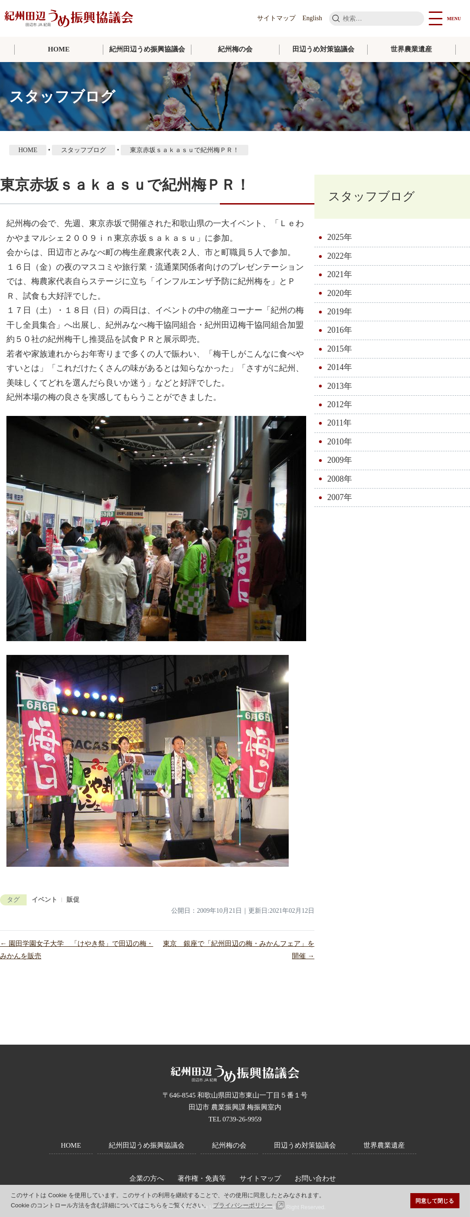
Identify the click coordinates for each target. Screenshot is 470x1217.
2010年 (339, 441)
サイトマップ (276, 18)
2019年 (339, 311)
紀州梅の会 (235, 49)
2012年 (339, 404)
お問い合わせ (315, 1178)
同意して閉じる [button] (434, 1201)
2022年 (339, 256)
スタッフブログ (371, 196)
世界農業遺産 (411, 49)
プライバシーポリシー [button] (243, 1205)
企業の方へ (146, 1178)
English (312, 18)
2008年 (339, 478)
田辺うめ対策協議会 (323, 49)
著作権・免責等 (202, 1178)
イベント (44, 899)
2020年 (339, 293)
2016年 (339, 330)
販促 (73, 899)
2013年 (339, 386)
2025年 (339, 237)
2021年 (339, 274)
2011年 (339, 422)
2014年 (339, 367)
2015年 (339, 348)
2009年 (339, 460)
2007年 (339, 497)
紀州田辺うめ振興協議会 (147, 49)
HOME (59, 49)
